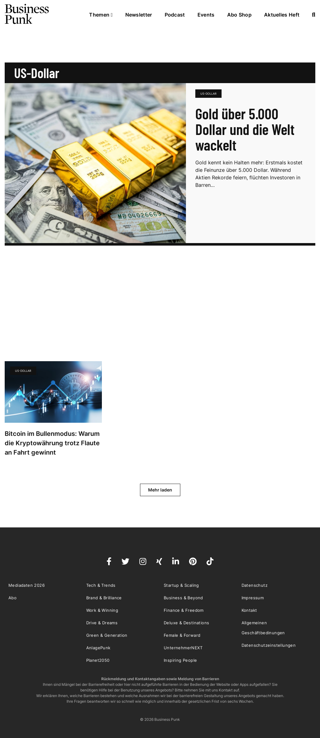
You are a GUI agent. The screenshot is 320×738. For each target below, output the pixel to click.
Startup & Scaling (181, 585)
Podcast (175, 15)
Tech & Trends (101, 585)
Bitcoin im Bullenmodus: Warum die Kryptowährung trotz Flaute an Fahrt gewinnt (52, 443)
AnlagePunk (98, 647)
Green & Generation (107, 635)
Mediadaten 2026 (26, 585)
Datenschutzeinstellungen (269, 645)
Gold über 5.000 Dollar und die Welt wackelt (245, 129)
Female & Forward (182, 635)
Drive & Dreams (102, 622)
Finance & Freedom (184, 610)
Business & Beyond (183, 597)
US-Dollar (208, 93)
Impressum (253, 597)
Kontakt (249, 610)
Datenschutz (255, 585)
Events (206, 15)
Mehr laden (160, 489)
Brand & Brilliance (104, 597)
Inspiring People (180, 660)
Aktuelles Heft (281, 15)
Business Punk (27, 14)
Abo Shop (239, 15)
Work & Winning (102, 610)
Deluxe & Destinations (186, 622)
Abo (12, 597)
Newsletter (138, 15)
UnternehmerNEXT (183, 647)
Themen (100, 15)
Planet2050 (98, 660)
